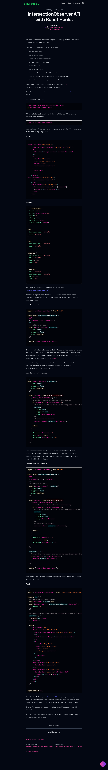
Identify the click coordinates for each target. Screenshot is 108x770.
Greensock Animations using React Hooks (39, 746)
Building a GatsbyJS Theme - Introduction (68, 746)
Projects (76, 3)
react (34, 740)
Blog (69, 3)
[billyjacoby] (31, 3)
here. (54, 358)
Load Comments (54, 732)
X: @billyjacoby (55, 29)
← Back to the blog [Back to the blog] (33, 752)
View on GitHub (54, 725)
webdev (28, 740)
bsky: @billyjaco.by (56, 27)
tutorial (41, 740)
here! (66, 84)
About (63, 3)
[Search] (83, 3)
